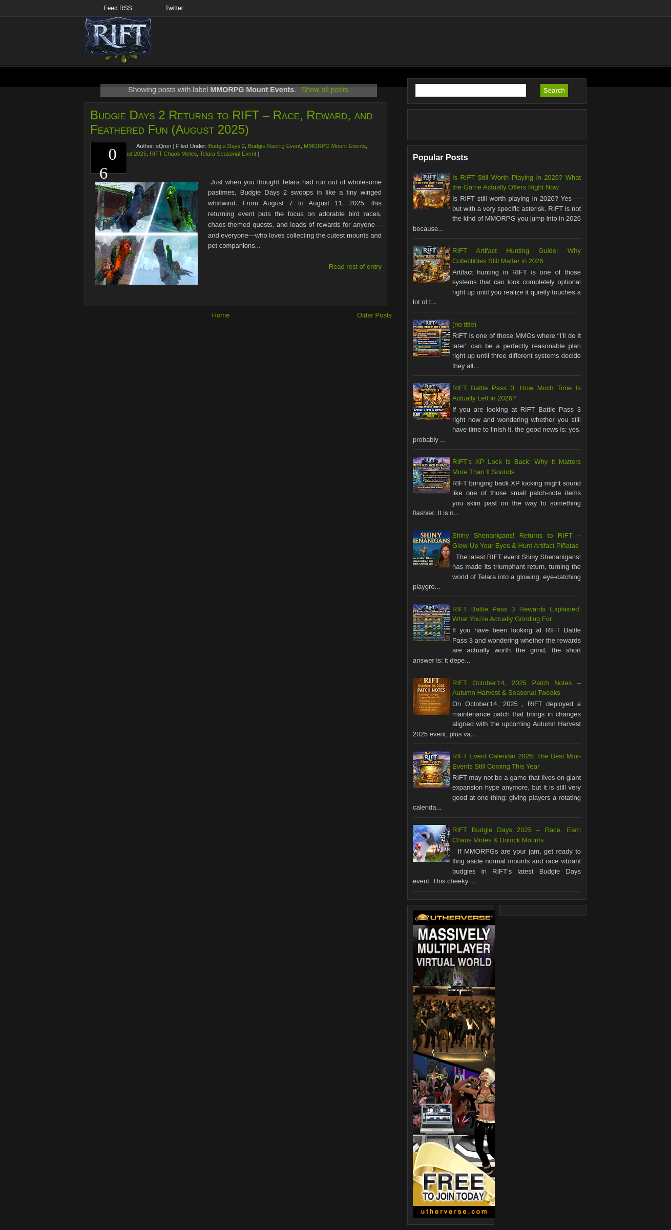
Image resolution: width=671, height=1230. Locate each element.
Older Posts (374, 315)
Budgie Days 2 (226, 146)
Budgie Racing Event (274, 146)
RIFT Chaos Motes (173, 154)
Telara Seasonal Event (228, 154)
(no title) (464, 324)
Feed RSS (117, 8)
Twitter (174, 8)
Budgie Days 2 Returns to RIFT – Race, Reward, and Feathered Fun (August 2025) (231, 122)
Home (221, 315)
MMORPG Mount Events (335, 146)
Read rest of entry (355, 266)
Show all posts (324, 90)
